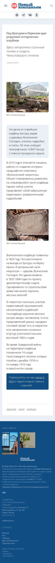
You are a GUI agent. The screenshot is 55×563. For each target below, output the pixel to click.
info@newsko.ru (8, 520)
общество (11, 409)
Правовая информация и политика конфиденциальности (25, 487)
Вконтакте (14, 541)
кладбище (31, 409)
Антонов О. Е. (23, 507)
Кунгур (21, 409)
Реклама (5, 533)
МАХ (8, 541)
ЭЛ (34, 479)
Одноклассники (8, 543)
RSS (3, 535)
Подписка (6, 538)
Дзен (4, 541)
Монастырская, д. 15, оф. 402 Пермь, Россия (13, 511)
